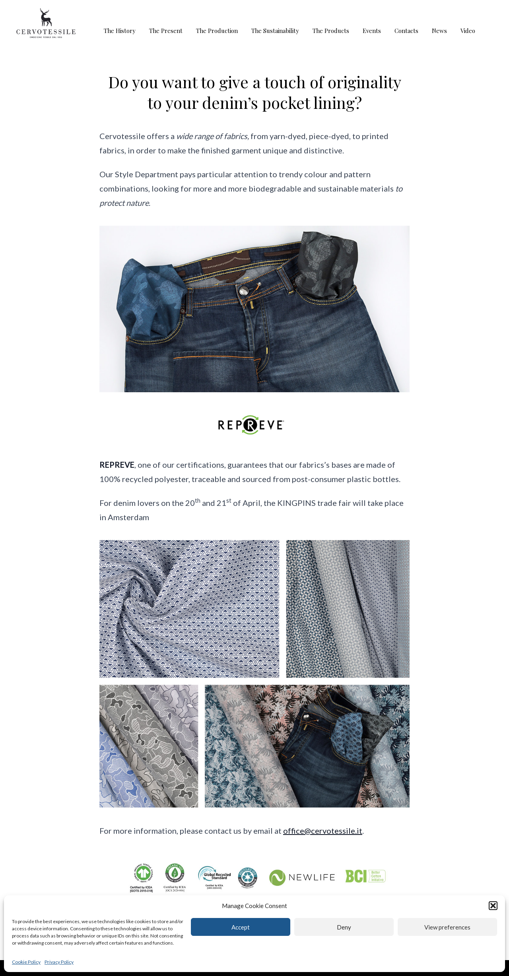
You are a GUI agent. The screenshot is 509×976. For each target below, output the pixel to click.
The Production (217, 31)
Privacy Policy (59, 962)
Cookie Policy (26, 962)
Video (467, 31)
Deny (344, 927)
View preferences (447, 927)
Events (372, 31)
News (439, 31)
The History (120, 31)
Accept (240, 927)
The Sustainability (275, 31)
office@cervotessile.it (322, 830)
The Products (331, 31)
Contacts (406, 31)
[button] (493, 906)
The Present (166, 31)
